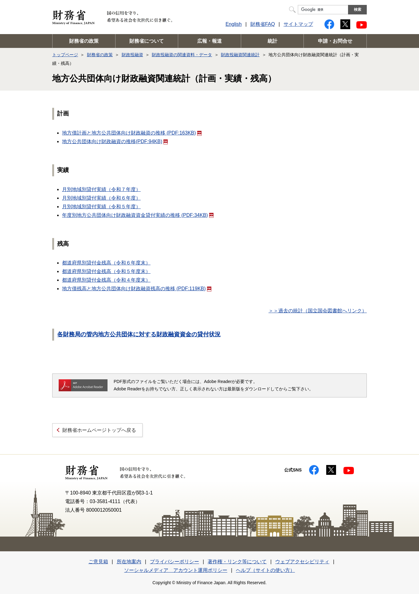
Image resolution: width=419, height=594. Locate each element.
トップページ (65, 54)
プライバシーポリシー (174, 561)
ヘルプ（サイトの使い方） (265, 570)
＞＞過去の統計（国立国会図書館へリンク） (317, 310)
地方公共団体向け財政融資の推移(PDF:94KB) (115, 141)
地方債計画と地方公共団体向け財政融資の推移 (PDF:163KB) (132, 132)
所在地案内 (129, 561)
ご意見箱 (98, 561)
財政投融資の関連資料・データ (182, 54)
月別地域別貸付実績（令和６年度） (101, 198)
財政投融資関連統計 (240, 54)
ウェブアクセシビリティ (302, 561)
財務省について (146, 41)
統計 (272, 41)
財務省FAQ (262, 24)
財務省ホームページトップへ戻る (99, 430)
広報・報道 (209, 41)
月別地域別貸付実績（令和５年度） (101, 206)
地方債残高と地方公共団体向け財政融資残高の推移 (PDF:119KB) (136, 288)
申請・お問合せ (335, 41)
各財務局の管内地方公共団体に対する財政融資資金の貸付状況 (139, 334)
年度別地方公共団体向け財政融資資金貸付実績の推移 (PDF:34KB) (137, 215)
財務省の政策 (84, 41)
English (233, 24)
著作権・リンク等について (237, 561)
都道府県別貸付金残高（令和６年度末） (106, 262)
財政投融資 (132, 54)
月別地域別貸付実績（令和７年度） (101, 189)
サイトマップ (298, 24)
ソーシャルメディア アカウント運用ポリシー (175, 570)
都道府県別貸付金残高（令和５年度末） (106, 271)
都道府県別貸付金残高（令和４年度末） (106, 280)
